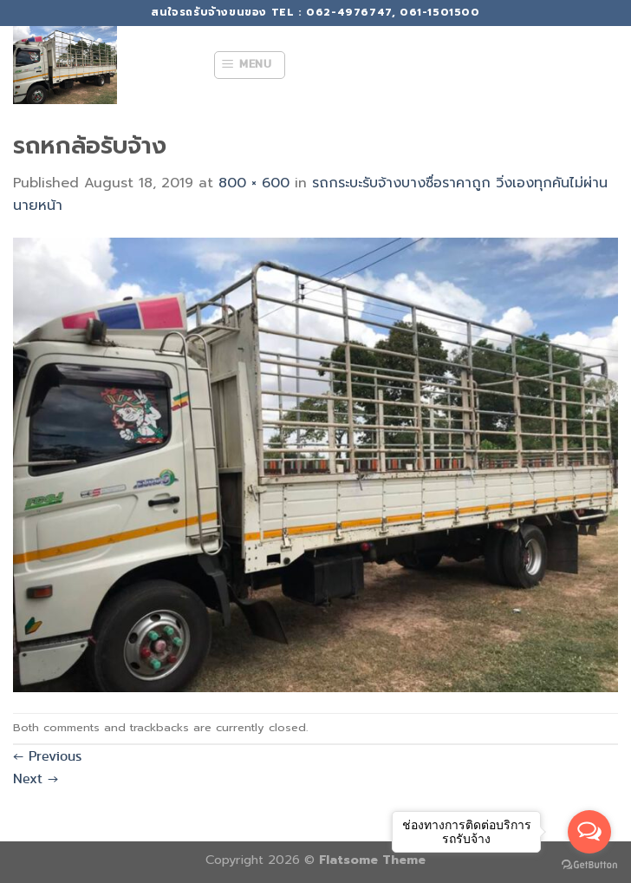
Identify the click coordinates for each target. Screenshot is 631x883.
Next (35, 778)
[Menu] (249, 65)
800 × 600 (253, 183)
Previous (47, 756)
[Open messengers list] (589, 832)
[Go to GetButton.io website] (589, 865)
